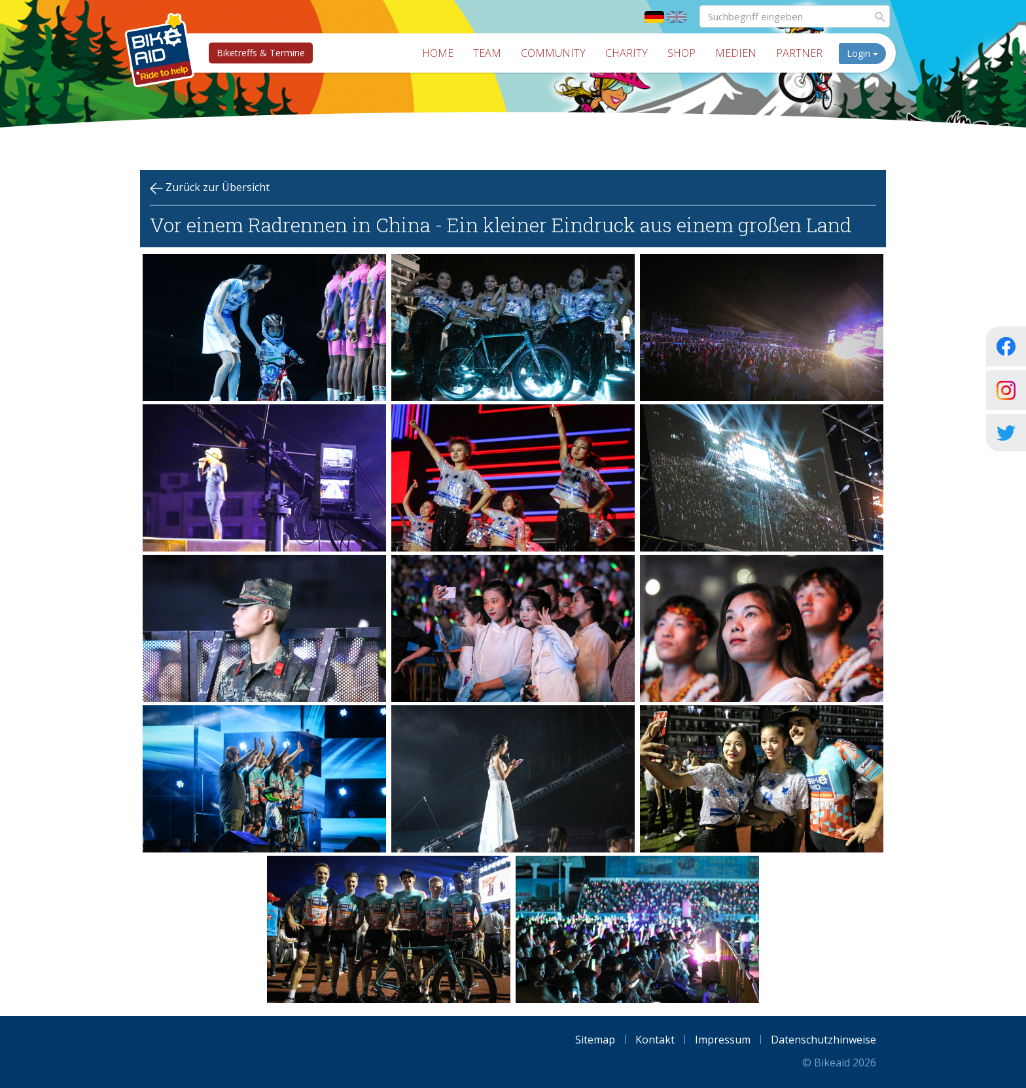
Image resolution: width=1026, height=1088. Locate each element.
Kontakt (655, 1039)
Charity (626, 53)
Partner (799, 53)
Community (553, 53)
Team (487, 53)
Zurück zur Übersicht (210, 187)
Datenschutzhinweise (823, 1039)
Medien (735, 53)
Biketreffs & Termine (261, 52)
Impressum (723, 1039)
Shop (681, 53)
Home (437, 53)
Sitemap (595, 1039)
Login (862, 53)
